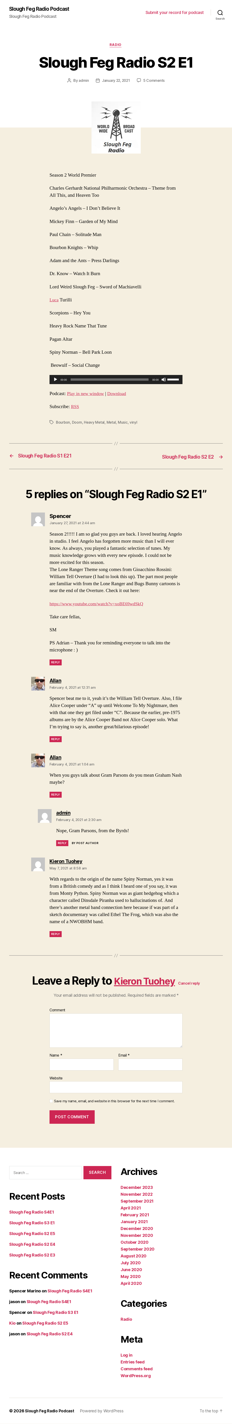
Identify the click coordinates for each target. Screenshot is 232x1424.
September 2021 (137, 1201)
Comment (57, 1011)
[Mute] (163, 380)
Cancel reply (195, 983)
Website (56, 1078)
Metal (112, 423)
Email (124, 1056)
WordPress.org (136, 1376)
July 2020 (131, 1263)
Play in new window (86, 394)
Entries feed (133, 1362)
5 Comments (154, 81)
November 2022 (137, 1194)
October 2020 (135, 1242)
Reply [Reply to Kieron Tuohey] (55, 934)
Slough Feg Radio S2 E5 (32, 1234)
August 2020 (133, 1256)
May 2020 (131, 1276)
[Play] (55, 380)
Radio (116, 46)
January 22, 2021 (115, 81)
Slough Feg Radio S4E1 (31, 1212)
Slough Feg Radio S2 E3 (32, 1255)
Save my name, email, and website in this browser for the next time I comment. (114, 1102)
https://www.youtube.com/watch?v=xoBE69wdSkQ (99, 604)
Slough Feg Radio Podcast (41, 9)
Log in (126, 1355)
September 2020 (138, 1249)
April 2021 (131, 1208)
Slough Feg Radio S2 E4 (32, 1244)
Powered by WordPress (104, 1411)
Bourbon (63, 423)
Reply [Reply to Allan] (55, 739)
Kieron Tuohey (144, 981)
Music (124, 423)
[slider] (110, 380)
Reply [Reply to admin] (62, 843)
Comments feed (137, 1369)
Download (120, 394)
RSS (75, 407)
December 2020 (137, 1228)
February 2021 (135, 1215)
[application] (116, 380)
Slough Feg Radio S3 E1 (32, 1223)
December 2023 (137, 1187)
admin (83, 81)
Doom (77, 423)
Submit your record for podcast (175, 12)
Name (56, 1056)
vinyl (134, 423)
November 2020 (137, 1235)
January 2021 (134, 1221)
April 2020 (131, 1283)
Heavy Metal (94, 423)
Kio (12, 1323)
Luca (54, 301)
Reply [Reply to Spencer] (55, 662)
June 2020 (131, 1269)
